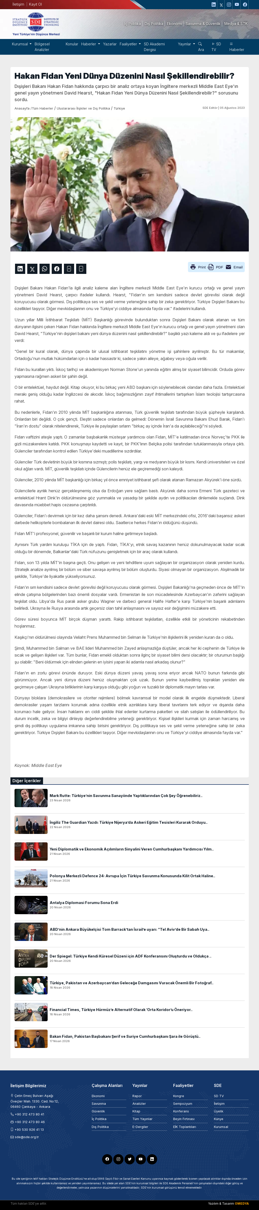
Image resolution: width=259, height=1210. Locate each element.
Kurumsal (221, 1127)
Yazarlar (110, 44)
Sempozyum (182, 1104)
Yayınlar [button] (185, 44)
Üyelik (218, 1111)
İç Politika (99, 1119)
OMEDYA (242, 1203)
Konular (72, 44)
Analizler (139, 1104)
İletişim (18, 4)
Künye (218, 1119)
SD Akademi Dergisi (154, 47)
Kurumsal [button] (20, 44)
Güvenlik (98, 1111)
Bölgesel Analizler (42, 47)
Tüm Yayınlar (142, 1119)
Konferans (181, 1111)
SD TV (216, 47)
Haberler (236, 47)
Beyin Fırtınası (184, 1119)
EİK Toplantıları (184, 1127)
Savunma (99, 1104)
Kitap (136, 1111)
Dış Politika (100, 1127)
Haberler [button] (89, 44)
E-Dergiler (140, 1127)
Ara (201, 47)
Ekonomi (98, 1096)
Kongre (178, 1096)
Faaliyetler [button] (129, 44)
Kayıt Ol (35, 4)
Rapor (137, 1096)
